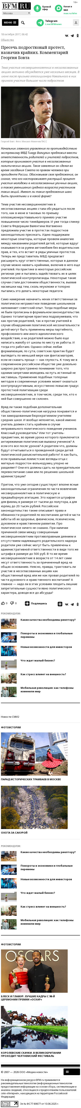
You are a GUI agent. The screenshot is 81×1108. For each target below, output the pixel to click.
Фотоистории (11, 727)
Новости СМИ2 (10, 716)
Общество (7, 39)
